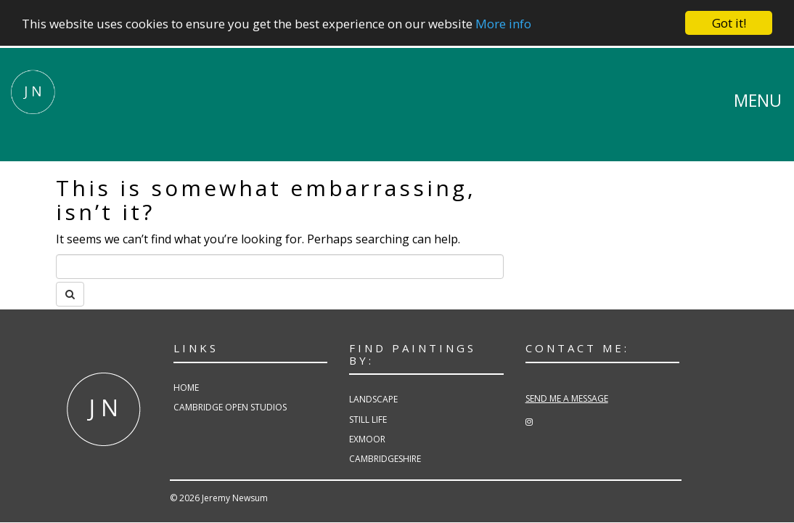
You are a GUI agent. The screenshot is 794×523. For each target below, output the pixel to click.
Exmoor (367, 439)
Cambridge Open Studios (230, 407)
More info (503, 23)
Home (186, 387)
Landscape (373, 399)
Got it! (729, 23)
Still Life (368, 419)
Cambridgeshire (385, 459)
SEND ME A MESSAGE (566, 398)
